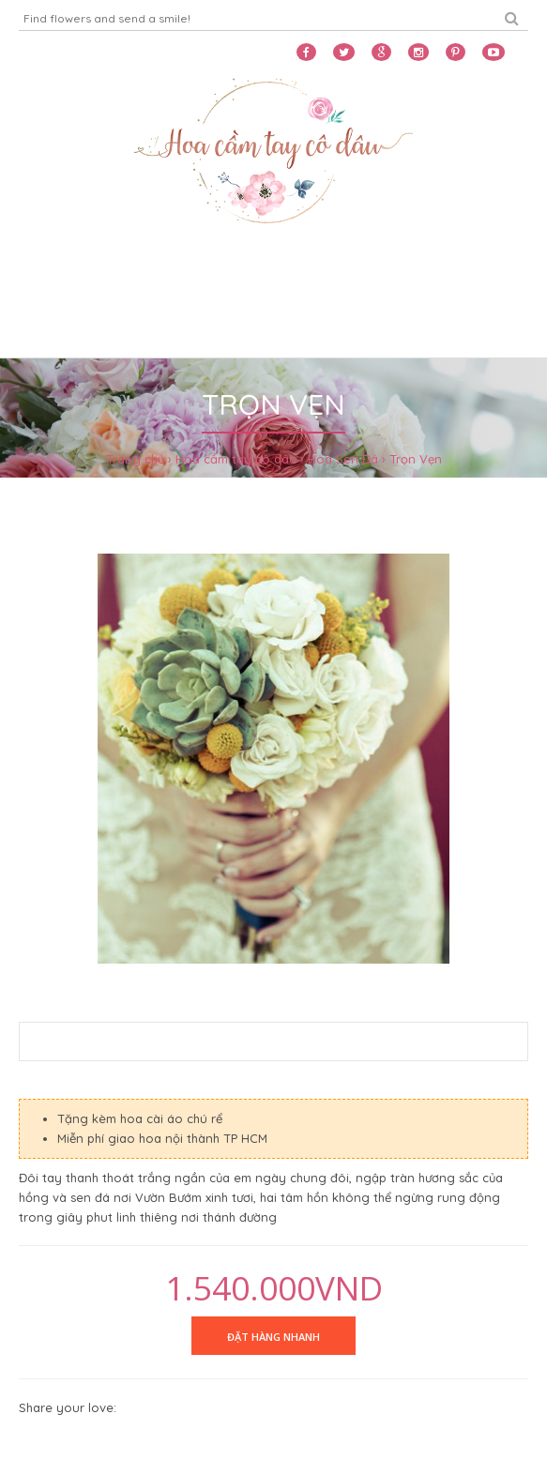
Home (42, 278)
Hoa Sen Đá (343, 458)
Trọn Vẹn (415, 458)
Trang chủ (135, 458)
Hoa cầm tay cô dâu (235, 458)
